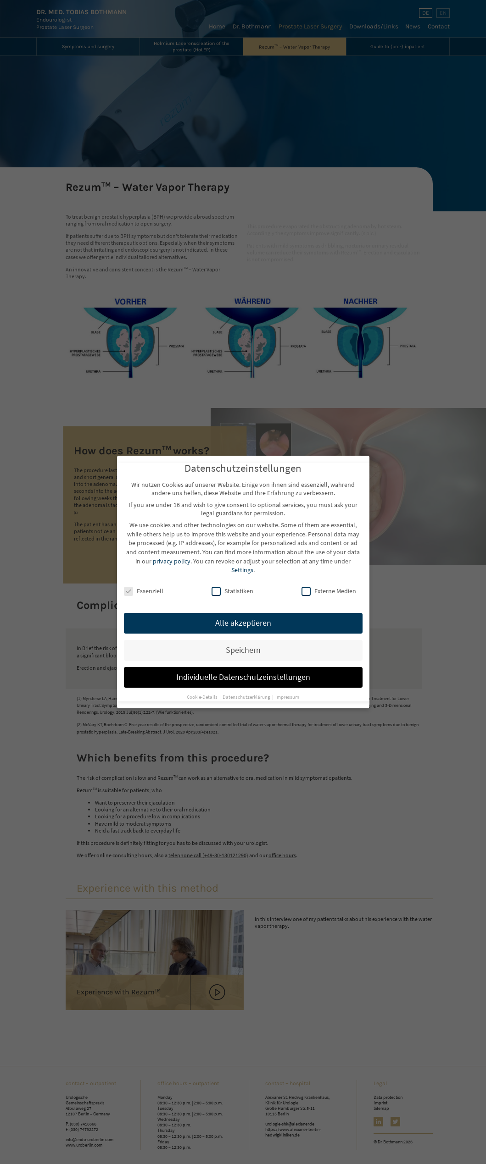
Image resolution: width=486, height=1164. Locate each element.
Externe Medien (329, 587)
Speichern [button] (243, 646)
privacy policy (171, 557)
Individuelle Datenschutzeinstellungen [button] (243, 673)
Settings (242, 566)
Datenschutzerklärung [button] (247, 692)
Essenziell (143, 587)
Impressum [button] (287, 692)
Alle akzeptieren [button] (243, 619)
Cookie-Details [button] (202, 692)
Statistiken (232, 587)
